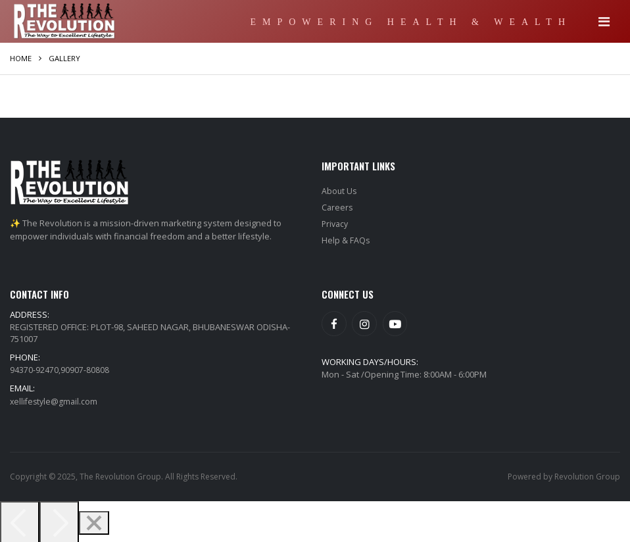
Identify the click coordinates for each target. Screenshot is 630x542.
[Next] (59, 520)
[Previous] (19, 520)
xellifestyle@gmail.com (55, 399)
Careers (338, 206)
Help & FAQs (346, 238)
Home (21, 58)
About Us (340, 191)
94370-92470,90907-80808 (59, 367)
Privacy (336, 222)
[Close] (94, 520)
